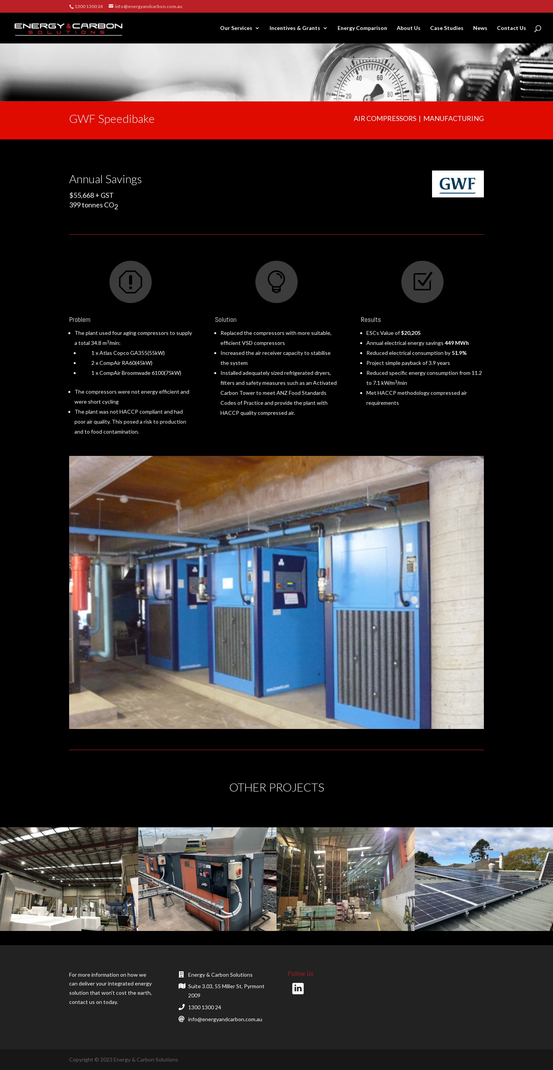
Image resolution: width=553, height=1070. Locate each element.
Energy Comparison (362, 28)
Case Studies (447, 28)
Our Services (236, 28)
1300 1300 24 (204, 1007)
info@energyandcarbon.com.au (225, 1019)
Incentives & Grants (295, 28)
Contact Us (511, 28)
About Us (409, 28)
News (480, 28)
